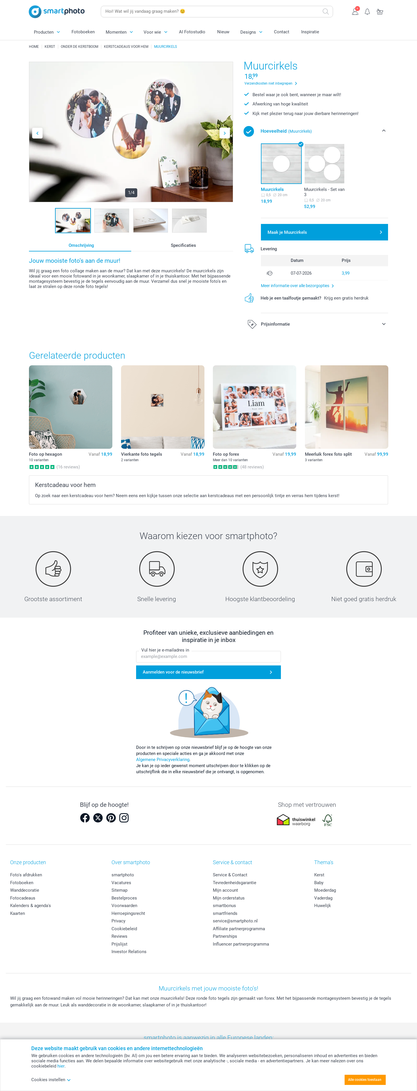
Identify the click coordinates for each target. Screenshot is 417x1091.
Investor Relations (129, 951)
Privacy (118, 921)
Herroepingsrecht (128, 913)
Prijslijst (119, 944)
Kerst (319, 874)
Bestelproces (124, 898)
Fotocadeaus (22, 898)
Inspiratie (310, 31)
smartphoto (122, 874)
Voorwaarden (124, 905)
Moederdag (325, 890)
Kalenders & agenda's (30, 905)
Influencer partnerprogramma (241, 944)
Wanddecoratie (24, 890)
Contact (281, 31)
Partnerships (225, 936)
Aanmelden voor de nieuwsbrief (173, 672)
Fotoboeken (83, 31)
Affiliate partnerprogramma (239, 928)
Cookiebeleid (124, 928)
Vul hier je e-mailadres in (165, 650)
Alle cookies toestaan (364, 1080)
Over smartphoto (130, 862)
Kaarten (17, 913)
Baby (318, 882)
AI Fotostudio (192, 31)
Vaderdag (323, 898)
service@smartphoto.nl (235, 921)
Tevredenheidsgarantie (234, 882)
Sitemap (119, 890)
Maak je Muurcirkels (287, 232)
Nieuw (223, 31)
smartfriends (225, 913)
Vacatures (121, 882)
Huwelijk (322, 905)
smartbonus (224, 905)
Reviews (119, 936)
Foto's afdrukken (26, 874)
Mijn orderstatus (229, 898)
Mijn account (225, 890)
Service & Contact (230, 874)
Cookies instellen (51, 1079)
